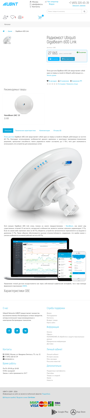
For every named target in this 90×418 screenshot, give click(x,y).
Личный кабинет (52, 354)
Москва (34, 2)
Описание (8, 130)
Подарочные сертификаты (56, 371)
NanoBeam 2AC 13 (12, 115)
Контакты (35, 7)
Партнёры (50, 373)
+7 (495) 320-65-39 (79, 3)
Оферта (49, 334)
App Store (77, 412)
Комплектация (44, 130)
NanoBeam (69, 226)
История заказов (52, 357)
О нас (5, 308)
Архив (10, 31)
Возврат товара (52, 320)
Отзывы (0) (57, 130)
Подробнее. (46, 394)
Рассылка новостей (53, 361)
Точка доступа (9, 137)
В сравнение (64, 81)
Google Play (59, 412)
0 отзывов (61, 84)
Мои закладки (52, 359)
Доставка (50, 344)
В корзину (53, 59)
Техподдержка (52, 315)
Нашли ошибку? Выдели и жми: (19, 397)
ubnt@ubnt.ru (36, 4)
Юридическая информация (56, 341)
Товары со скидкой (53, 375)
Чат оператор (52, 1)
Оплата (49, 332)
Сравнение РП (77, 81)
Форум (51, 4)
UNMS (24, 286)
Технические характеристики (25, 130)
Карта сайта (51, 323)
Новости (50, 380)
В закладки (53, 81)
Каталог (7, 24)
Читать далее (51, 75)
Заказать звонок (78, 5)
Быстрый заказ (67, 59)
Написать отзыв (72, 84)
